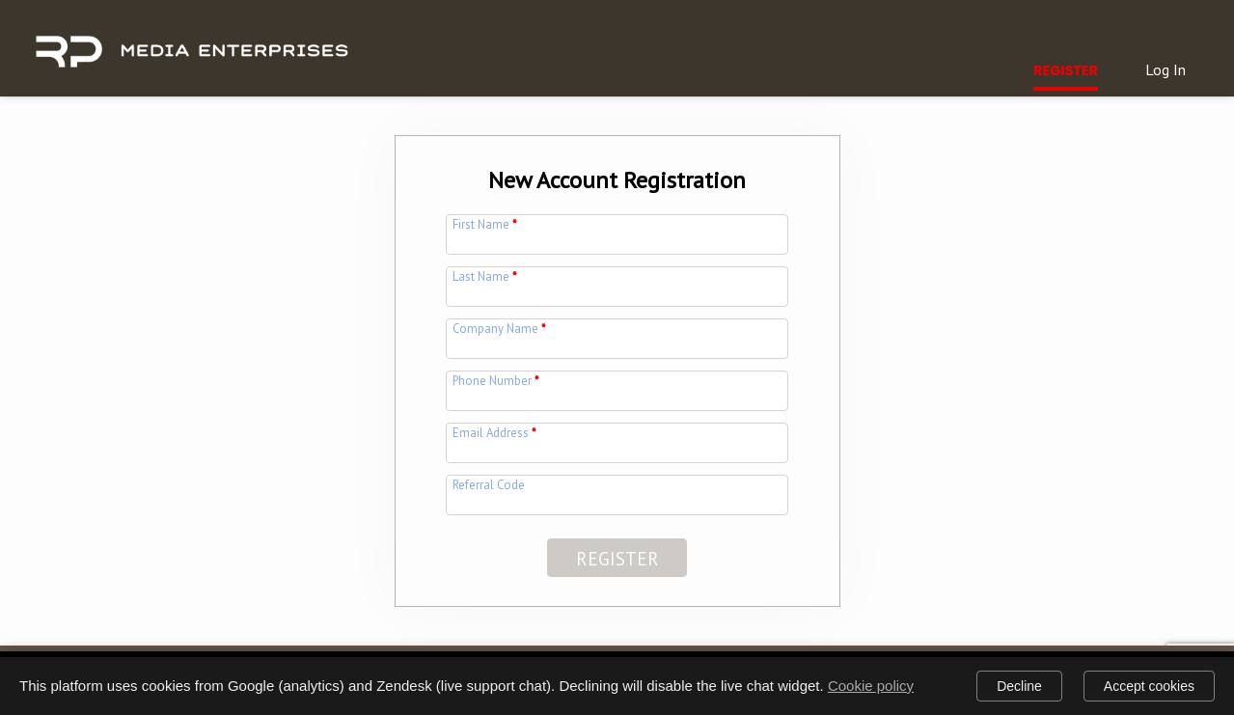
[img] (191, 40)
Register (1065, 70)
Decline (1019, 686)
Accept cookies (1149, 686)
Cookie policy (871, 685)
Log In (1165, 69)
